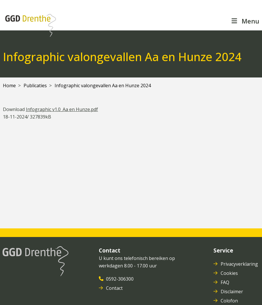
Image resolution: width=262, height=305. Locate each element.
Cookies (230, 273)
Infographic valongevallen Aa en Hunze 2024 (103, 85)
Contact (115, 288)
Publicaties (35, 85)
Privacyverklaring (240, 264)
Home (9, 85)
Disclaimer (232, 291)
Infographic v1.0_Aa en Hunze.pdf (62, 109)
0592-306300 (120, 279)
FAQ (225, 282)
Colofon (230, 301)
